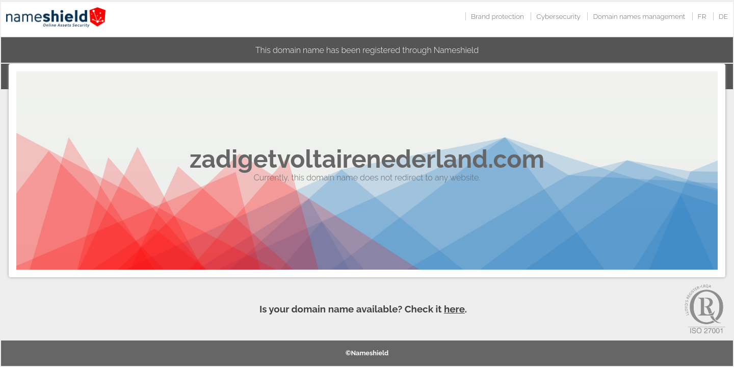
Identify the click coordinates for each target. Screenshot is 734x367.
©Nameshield (367, 353)
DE (723, 16)
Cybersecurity (558, 16)
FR (702, 16)
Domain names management (639, 16)
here (454, 308)
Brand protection (497, 16)
